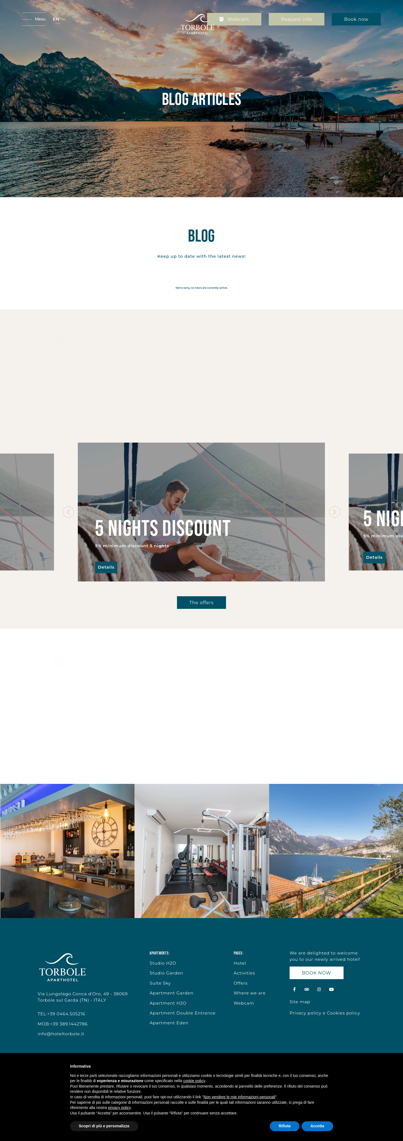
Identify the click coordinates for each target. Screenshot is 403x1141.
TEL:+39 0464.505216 (61, 1013)
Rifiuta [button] (285, 1126)
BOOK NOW (316, 973)
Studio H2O (163, 963)
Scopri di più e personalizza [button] (104, 1126)
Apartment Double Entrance (183, 1013)
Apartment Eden (169, 1022)
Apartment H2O (168, 1003)
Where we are (250, 993)
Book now (356, 19)
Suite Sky (160, 983)
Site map (300, 1001)
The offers (201, 602)
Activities (244, 973)
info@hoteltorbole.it (61, 1033)
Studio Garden (166, 973)
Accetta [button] (317, 1126)
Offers (241, 983)
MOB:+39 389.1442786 (63, 1024)
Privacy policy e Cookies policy (325, 1013)
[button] (59, 19)
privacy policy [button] (119, 1107)
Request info (296, 19)
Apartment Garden (171, 993)
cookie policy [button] (194, 1081)
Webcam (234, 19)
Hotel (240, 963)
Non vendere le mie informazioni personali (239, 1097)
